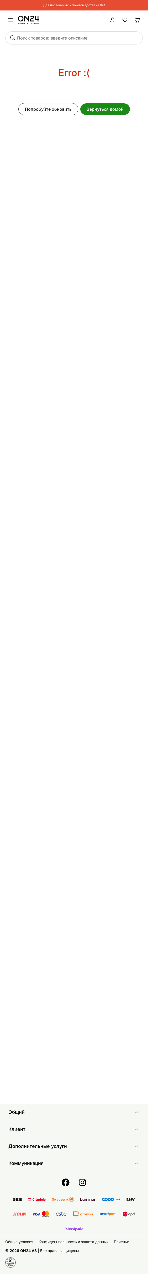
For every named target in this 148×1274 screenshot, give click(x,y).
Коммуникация (74, 1163)
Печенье (121, 1241)
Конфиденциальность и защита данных (74, 1241)
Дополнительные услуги (74, 1146)
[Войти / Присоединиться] (112, 20)
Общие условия (19, 1241)
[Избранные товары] (125, 20)
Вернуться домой (105, 109)
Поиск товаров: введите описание (52, 38)
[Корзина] (137, 20)
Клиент (74, 1129)
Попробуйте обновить (48, 109)
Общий (74, 1112)
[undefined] (10, 20)
